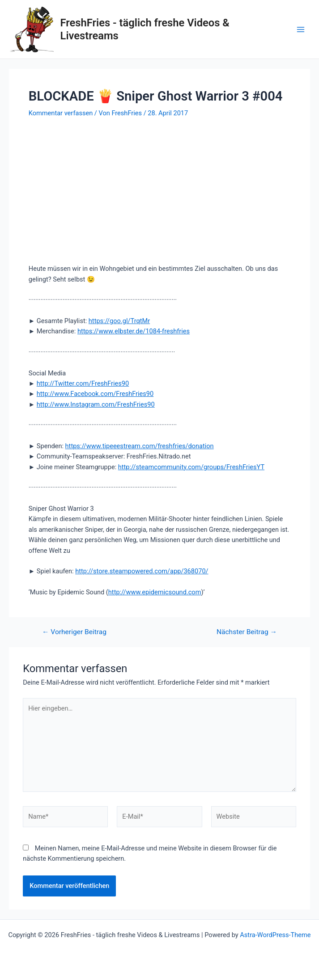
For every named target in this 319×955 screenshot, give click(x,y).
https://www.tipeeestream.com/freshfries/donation (139, 446)
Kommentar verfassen (61, 113)
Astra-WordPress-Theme (275, 935)
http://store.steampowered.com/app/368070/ (141, 571)
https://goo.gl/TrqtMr (119, 321)
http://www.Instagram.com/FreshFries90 (96, 404)
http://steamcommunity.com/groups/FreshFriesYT (191, 467)
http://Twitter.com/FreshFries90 (83, 383)
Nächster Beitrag (247, 632)
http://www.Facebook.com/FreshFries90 (95, 394)
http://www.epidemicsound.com (154, 592)
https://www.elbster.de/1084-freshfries (133, 331)
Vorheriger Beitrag (74, 632)
